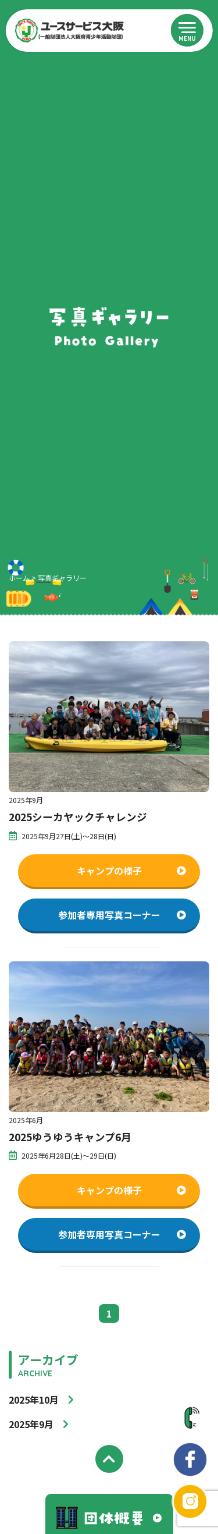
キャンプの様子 (132, 871)
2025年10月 (34, 1400)
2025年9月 (31, 1424)
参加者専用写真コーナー (122, 915)
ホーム (19, 578)
